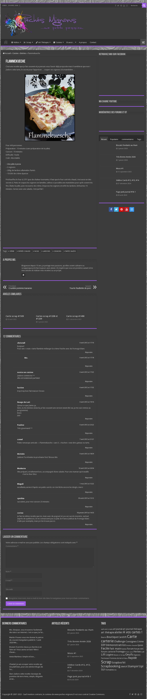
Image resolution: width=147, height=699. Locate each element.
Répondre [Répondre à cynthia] (88, 507)
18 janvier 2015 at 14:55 (85, 513)
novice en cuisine (25, 372)
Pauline (20, 425)
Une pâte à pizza (14, 164)
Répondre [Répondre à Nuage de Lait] (88, 419)
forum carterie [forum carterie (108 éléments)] (108, 651)
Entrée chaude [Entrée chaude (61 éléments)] (131, 645)
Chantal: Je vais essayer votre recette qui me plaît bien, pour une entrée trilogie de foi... (26, 666)
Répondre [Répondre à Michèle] (88, 462)
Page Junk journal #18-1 (126, 192)
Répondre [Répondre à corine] (88, 524)
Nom (8, 571)
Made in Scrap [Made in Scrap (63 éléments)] (119, 655)
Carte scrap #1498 (75, 316)
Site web (9, 589)
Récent (104, 139)
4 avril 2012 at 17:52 (87, 387)
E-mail (9, 580)
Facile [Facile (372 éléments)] (105, 648)
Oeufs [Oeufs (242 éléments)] (129, 654)
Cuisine (57, 42)
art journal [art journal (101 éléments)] (117, 629)
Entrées (23, 53)
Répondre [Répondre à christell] (88, 352)
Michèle (21, 454)
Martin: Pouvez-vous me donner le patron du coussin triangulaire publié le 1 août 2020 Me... (26, 640)
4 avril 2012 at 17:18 (87, 358)
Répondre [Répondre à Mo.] (88, 366)
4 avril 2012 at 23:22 (87, 425)
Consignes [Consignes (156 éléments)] (131, 641)
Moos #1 (119, 168)
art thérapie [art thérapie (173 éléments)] (107, 632)
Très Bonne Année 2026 (126, 157)
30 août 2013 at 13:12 (86, 498)
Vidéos (15, 42)
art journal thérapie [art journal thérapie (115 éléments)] (132, 629)
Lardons (46, 251)
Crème (11, 251)
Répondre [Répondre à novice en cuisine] (88, 381)
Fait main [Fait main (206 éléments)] (115, 648)
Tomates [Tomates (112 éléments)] (109, 669)
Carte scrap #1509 (15, 316)
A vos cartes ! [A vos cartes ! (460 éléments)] (132, 632)
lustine (20, 388)
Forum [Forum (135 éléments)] (130, 648)
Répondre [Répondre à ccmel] (88, 448)
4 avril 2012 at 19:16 (87, 402)
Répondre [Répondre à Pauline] (88, 433)
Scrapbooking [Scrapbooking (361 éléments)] (110, 666)
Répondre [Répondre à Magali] (88, 492)
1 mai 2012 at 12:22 (87, 484)
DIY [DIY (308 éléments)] (103, 645)
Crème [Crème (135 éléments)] (140, 641)
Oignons (57, 251)
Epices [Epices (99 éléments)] (140, 645)
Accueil (6, 42)
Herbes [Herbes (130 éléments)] (137, 651)
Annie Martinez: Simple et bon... (22, 657)
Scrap (27, 42)
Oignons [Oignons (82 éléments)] (136, 655)
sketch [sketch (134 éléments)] (124, 666)
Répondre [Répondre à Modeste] (88, 478)
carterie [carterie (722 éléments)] (107, 641)
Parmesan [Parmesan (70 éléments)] (105, 658)
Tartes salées (70, 251)
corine (20, 513)
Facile (36, 251)
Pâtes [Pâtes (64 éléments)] (125, 658)
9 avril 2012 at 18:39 (87, 454)
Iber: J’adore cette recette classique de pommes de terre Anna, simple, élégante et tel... (26, 676)
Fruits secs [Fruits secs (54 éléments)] (129, 652)
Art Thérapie (42, 42)
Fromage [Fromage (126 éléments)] (120, 651)
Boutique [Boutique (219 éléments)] (112, 636)
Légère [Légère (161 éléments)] (109, 654)
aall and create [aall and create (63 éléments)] (107, 629)
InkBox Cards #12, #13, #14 (127, 180)
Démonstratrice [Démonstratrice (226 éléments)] (116, 645)
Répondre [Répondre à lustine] (88, 396)
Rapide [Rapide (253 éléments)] (132, 658)
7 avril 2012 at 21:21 (87, 439)
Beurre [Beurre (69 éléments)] (103, 637)
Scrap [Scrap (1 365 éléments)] (106, 662)
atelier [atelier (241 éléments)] (119, 632)
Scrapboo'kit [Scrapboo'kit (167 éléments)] (118, 662)
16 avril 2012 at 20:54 (86, 468)
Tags (139, 139)
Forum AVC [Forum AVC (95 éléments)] (139, 649)
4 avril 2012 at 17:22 (87, 372)
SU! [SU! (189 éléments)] (103, 669)
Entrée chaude (24, 251)
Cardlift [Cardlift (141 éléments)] (122, 637)
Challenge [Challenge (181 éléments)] (119, 641)
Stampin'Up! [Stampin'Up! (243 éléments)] (135, 666)
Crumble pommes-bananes (23, 287)
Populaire (114, 139)
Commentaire (12, 546)
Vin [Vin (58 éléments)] (115, 670)
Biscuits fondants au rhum (126, 145)
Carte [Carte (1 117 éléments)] (132, 636)
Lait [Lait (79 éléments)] (142, 652)
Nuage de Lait (23, 402)
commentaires (128, 139)
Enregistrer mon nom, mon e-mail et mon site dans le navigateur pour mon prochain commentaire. (49, 598)
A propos (83, 42)
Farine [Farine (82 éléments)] (123, 649)
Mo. (26, 358)
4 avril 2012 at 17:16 (87, 343)
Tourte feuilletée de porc (76, 287)
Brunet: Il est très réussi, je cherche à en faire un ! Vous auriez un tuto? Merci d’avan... (25, 649)
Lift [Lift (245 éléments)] (103, 654)
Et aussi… (70, 42)
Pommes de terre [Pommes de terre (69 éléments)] (116, 658)
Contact (93, 42)
